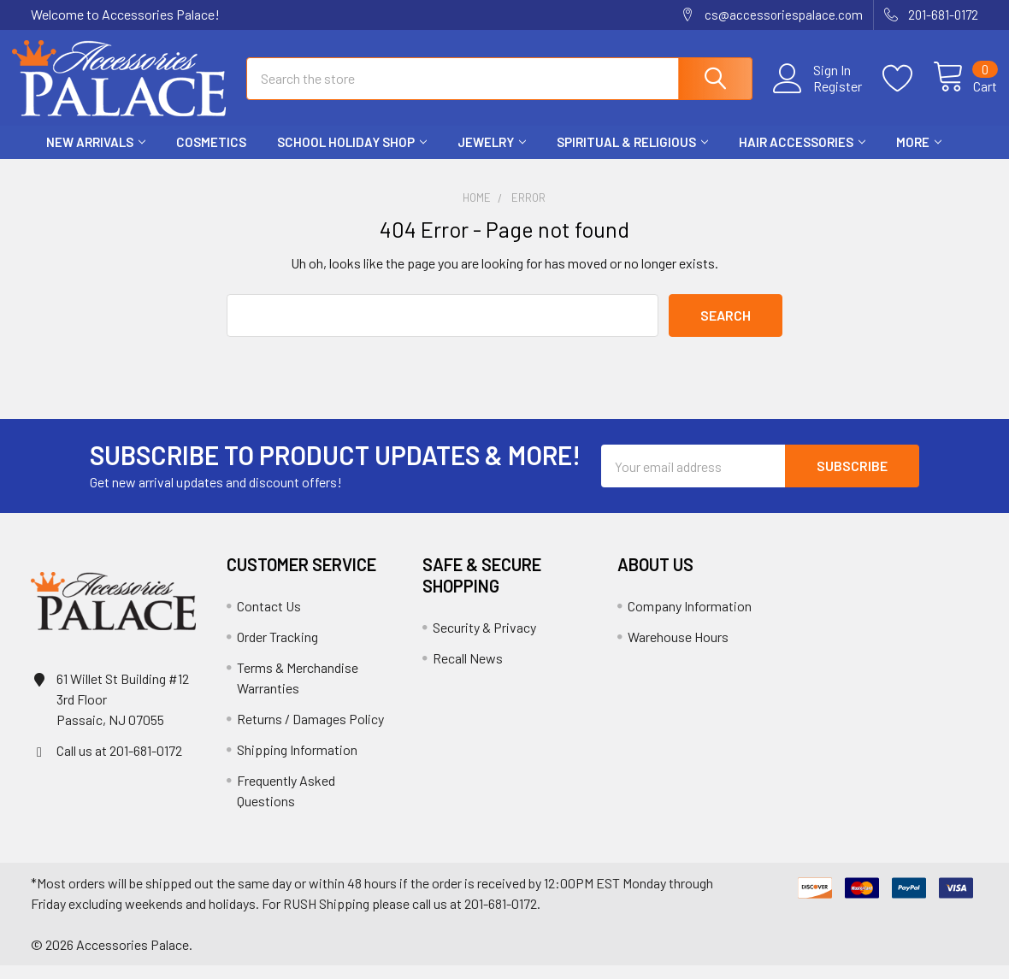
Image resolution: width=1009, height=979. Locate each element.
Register (818, 95)
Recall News (468, 671)
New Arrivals (95, 156)
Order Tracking (277, 650)
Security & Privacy (484, 641)
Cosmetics (211, 156)
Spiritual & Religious (632, 156)
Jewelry (491, 156)
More (918, 156)
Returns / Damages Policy (310, 732)
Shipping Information (297, 763)
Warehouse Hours (678, 650)
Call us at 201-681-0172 (119, 764)
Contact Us (269, 619)
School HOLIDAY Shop (352, 156)
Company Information (690, 619)
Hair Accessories (802, 156)
